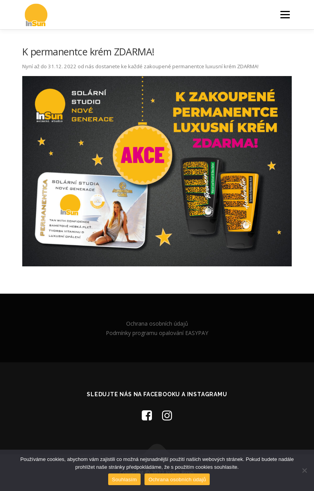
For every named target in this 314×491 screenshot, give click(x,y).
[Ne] (304, 470)
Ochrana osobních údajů (157, 323)
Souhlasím (124, 479)
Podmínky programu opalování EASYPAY (157, 333)
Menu (285, 14)
